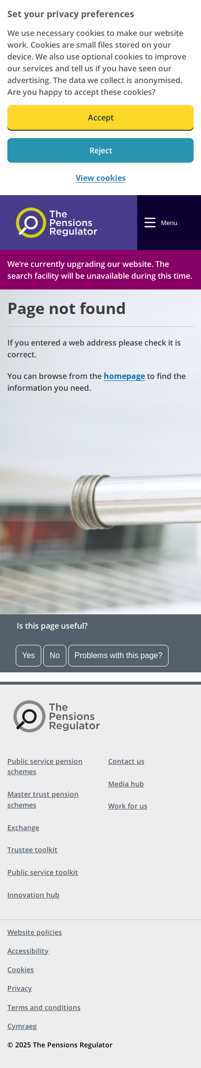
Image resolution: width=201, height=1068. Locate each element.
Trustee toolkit (32, 849)
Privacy (19, 988)
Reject (100, 150)
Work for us (127, 805)
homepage (124, 376)
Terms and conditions (44, 1007)
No (54, 655)
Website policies (34, 932)
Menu (169, 223)
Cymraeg (22, 1026)
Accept (101, 117)
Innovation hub (33, 894)
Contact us (126, 761)
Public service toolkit (42, 872)
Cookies (20, 969)
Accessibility (28, 950)
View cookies (101, 178)
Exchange (23, 827)
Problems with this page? (119, 655)
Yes (28, 655)
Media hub (126, 783)
